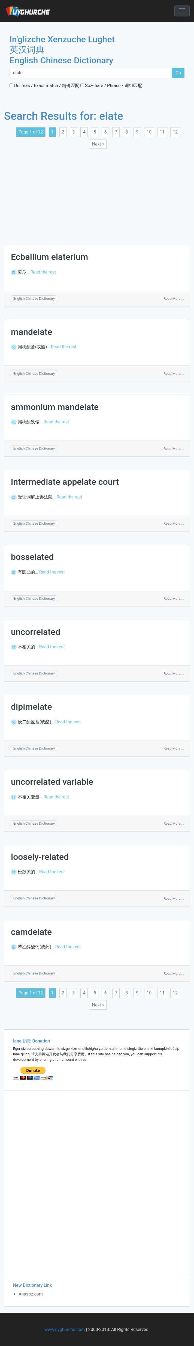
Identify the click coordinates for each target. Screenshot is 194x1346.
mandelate (31, 332)
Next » (98, 144)
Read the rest (43, 272)
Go (178, 72)
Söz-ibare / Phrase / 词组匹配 (111, 85)
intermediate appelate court (65, 482)
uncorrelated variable (52, 782)
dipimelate (31, 707)
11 (162, 132)
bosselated (32, 557)
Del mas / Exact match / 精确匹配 (44, 85)
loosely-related (40, 857)
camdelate (31, 932)
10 (149, 132)
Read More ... (173, 298)
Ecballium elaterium (49, 257)
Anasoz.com (31, 1294)
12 (175, 132)
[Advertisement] (94, 193)
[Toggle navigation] (182, 10)
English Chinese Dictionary (34, 298)
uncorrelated (35, 632)
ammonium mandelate (55, 407)
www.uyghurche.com (64, 1329)
